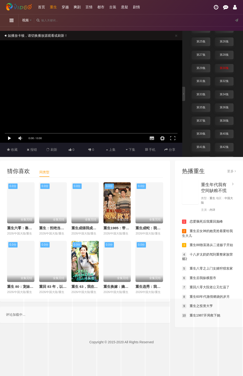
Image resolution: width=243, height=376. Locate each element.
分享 (169, 149)
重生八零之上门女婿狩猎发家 (207, 268)
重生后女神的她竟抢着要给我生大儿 (207, 233)
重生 (53, 7)
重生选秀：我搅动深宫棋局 (157, 286)
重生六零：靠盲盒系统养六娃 (30, 228)
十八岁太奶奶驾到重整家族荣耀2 (207, 256)
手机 (150, 149)
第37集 (200, 120)
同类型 (44, 172)
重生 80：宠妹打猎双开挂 (27, 286)
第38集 (224, 120)
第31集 (200, 81)
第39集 (200, 133)
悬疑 (124, 7)
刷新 (51, 149)
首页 (41, 7)
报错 (32, 149)
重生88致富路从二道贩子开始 (207, 245)
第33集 (200, 94)
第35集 (200, 107)
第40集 (224, 133)
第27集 (200, 54)
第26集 (224, 41)
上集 (111, 149)
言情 (89, 7)
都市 (100, 7)
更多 (231, 171)
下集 (130, 149)
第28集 (224, 54)
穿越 (65, 7)
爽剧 (77, 7)
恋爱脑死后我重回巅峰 (202, 222)
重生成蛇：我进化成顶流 (155, 228)
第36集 (224, 107)
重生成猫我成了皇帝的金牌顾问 (96, 228)
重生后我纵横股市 (199, 278)
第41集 (200, 147)
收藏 (12, 149)
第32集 (224, 81)
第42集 (224, 147)
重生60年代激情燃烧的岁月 (206, 297)
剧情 (136, 7)
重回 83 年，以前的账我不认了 (63, 286)
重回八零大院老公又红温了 (205, 287)
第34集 (224, 94)
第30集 (224, 68)
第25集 (200, 41)
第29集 (200, 68)
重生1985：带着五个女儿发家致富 (130, 228)
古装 (112, 7)
